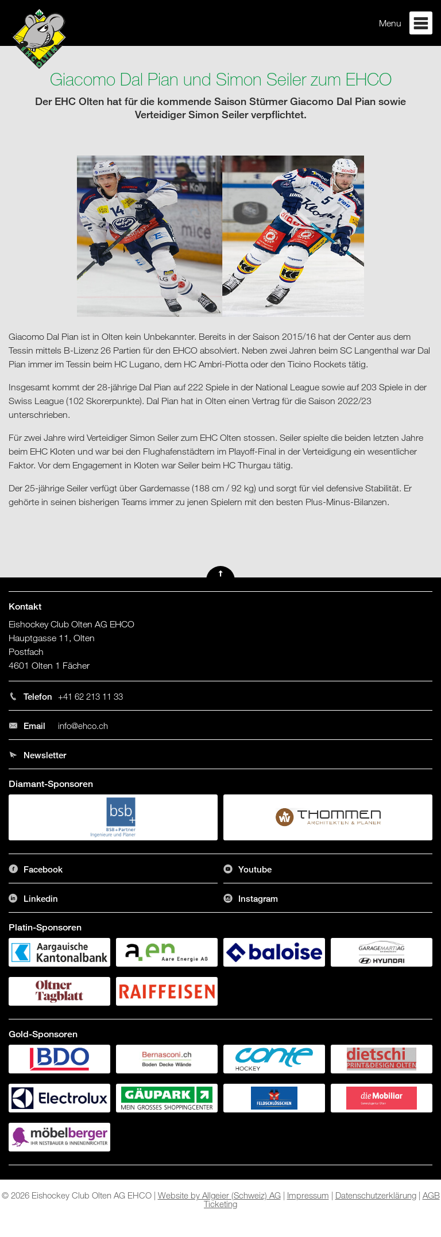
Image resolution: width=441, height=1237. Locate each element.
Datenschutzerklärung (375, 1195)
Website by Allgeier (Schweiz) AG (219, 1195)
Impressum (308, 1195)
